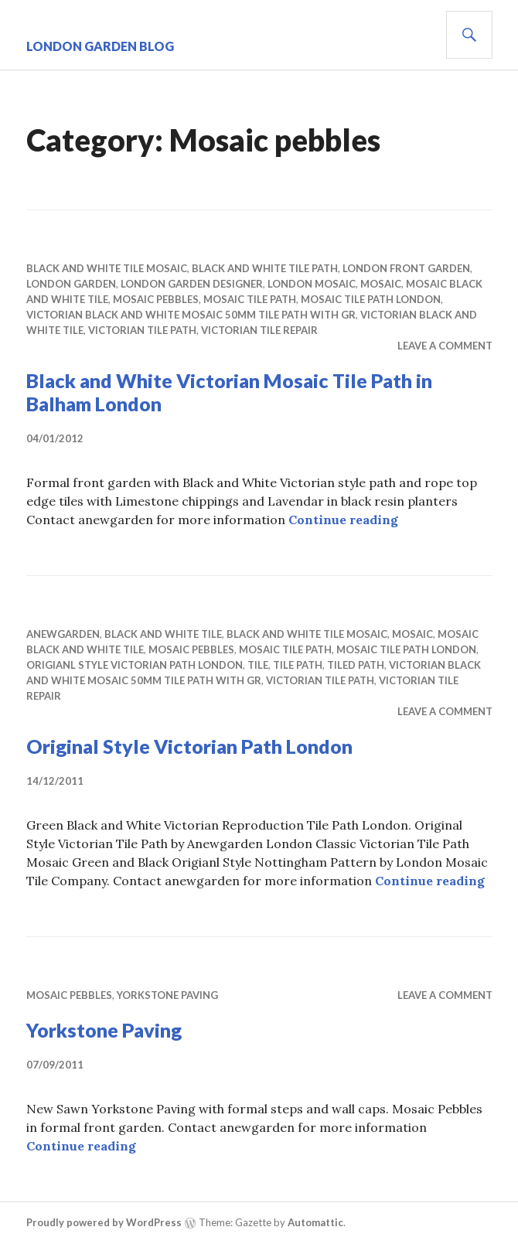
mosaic (380, 284)
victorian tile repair (259, 330)
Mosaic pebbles (156, 299)
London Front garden (406, 268)
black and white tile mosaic (106, 268)
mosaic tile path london (371, 299)
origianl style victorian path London (134, 665)
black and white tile (163, 634)
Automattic (315, 1222)
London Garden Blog (100, 46)
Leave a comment (444, 345)
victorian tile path (142, 330)
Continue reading (343, 519)
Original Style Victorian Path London (189, 746)
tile (257, 665)
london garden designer (192, 284)
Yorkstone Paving (167, 995)
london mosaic (312, 284)
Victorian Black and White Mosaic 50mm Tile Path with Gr (191, 314)
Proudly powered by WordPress (104, 1222)
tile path (297, 665)
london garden (71, 284)
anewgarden (63, 634)
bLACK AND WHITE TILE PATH (265, 268)
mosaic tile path (249, 299)
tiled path (355, 665)
